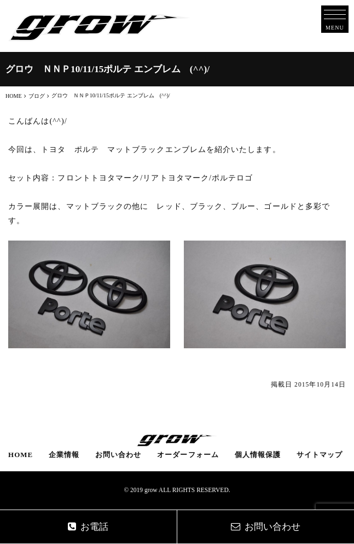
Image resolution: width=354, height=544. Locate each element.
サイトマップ (320, 455)
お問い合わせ (118, 455)
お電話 (88, 527)
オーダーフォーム (188, 455)
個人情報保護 (258, 455)
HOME (20, 455)
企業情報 (64, 455)
